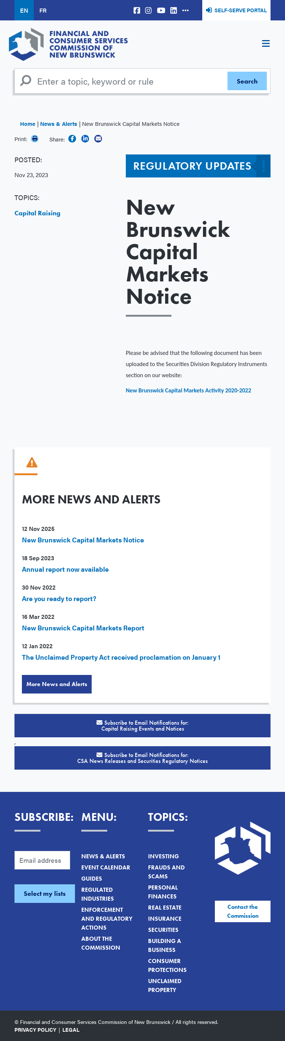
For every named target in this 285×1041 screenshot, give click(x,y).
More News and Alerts (56, 684)
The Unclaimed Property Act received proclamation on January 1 (121, 657)
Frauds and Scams (166, 872)
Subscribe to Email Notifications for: (142, 725)
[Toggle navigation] (265, 44)
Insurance (164, 919)
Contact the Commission (243, 911)
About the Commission (100, 943)
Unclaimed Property (164, 985)
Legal (70, 1029)
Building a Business (164, 945)
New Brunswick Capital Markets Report (83, 627)
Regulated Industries (97, 894)
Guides (91, 878)
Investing (163, 856)
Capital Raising (37, 213)
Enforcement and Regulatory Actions (106, 918)
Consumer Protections (167, 965)
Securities (163, 930)
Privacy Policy (35, 1029)
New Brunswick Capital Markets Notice (83, 539)
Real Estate (164, 907)
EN (24, 10)
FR (42, 10)
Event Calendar (105, 867)
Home (27, 123)
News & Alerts (58, 123)
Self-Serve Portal (240, 10)
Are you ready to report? (59, 598)
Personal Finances (163, 892)
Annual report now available (65, 569)
